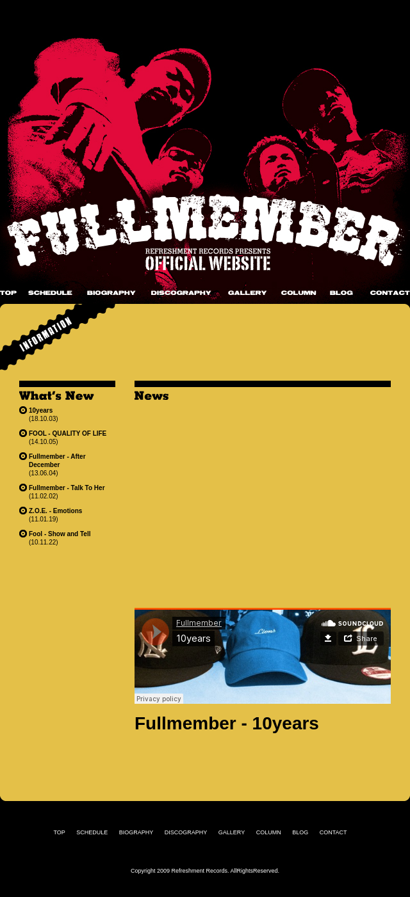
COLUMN (298, 293)
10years (41, 410)
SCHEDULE (50, 293)
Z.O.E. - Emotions (55, 510)
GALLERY (247, 293)
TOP (8, 293)
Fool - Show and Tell (59, 533)
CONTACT (390, 293)
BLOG (341, 293)
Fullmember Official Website (205, 233)
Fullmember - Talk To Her (67, 487)
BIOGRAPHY (111, 293)
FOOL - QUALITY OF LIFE (67, 433)
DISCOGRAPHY (181, 293)
